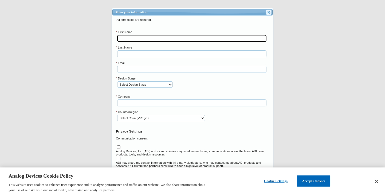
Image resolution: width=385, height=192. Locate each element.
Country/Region (127, 112)
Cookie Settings (276, 183)
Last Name (124, 47)
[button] (269, 12)
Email (120, 63)
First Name (124, 32)
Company (123, 96)
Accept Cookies (313, 183)
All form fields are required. (133, 19)
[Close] (376, 183)
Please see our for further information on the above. (159, 169)
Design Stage (125, 78)
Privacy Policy (145, 169)
